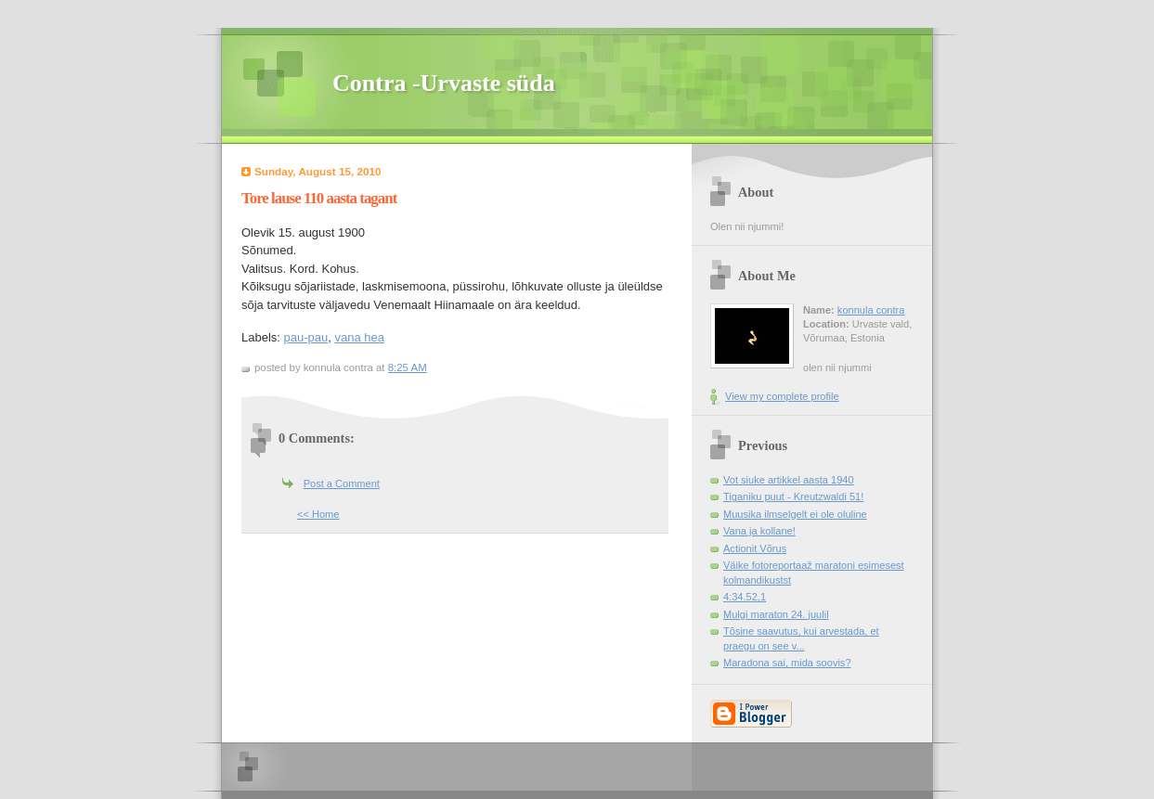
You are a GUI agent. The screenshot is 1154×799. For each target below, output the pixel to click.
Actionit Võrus (754, 548)
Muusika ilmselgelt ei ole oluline (795, 514)
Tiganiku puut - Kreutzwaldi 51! (793, 496)
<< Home (318, 514)
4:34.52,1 (744, 596)
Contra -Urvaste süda (443, 83)
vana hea (360, 337)
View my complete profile (782, 396)
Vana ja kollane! (759, 530)
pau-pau (306, 337)
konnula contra (870, 310)
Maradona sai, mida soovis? (787, 662)
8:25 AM (407, 367)
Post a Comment (342, 483)
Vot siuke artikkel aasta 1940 (788, 479)
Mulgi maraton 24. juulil (776, 614)
